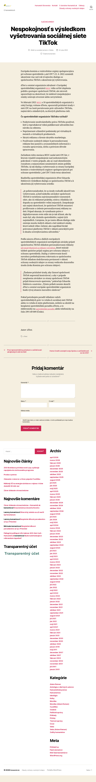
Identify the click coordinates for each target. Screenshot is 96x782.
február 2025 (55, 504)
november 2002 (56, 668)
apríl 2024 (54, 532)
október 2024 (55, 515)
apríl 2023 (54, 566)
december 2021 (56, 611)
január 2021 (54, 642)
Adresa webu (25, 417)
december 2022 (56, 577)
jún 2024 (53, 526)
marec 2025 (55, 501)
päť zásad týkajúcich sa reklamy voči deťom (41, 251)
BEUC (48, 91)
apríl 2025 (54, 498)
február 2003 (55, 665)
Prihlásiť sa (54, 754)
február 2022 (55, 605)
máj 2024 (54, 529)
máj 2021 (53, 631)
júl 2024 (53, 523)
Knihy (52, 705)
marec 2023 (55, 569)
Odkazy (81, 7)
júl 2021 (53, 625)
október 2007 (55, 662)
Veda (52, 733)
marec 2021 (55, 636)
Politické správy (56, 719)
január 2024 (55, 540)
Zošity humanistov (57, 739)
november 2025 (56, 478)
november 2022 (56, 580)
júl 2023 (53, 557)
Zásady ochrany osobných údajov (71, 10)
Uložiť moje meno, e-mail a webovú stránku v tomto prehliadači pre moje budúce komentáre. (48, 427)
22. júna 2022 (63, 53)
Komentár (24, 389)
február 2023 (55, 571)
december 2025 (56, 475)
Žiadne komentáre (49, 57)
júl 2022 (53, 591)
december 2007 (56, 659)
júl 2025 (53, 489)
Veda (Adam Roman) (58, 736)
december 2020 (56, 645)
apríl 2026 (54, 464)
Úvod (52, 730)
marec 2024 (55, 535)
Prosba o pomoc (10, 481)
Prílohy (53, 725)
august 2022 (55, 588)
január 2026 (55, 472)
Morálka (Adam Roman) (59, 711)
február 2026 (55, 470)
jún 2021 (53, 628)
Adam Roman (55, 691)
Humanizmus (55, 699)
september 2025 (56, 484)
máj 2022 (53, 597)
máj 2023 (54, 563)
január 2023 (55, 574)
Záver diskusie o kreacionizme (16, 497)
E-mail (51, 408)
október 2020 (55, 651)
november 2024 (56, 512)
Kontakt (55, 7)
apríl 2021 (54, 634)
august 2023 (55, 554)
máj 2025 (54, 495)
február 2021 (55, 639)
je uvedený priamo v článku (44, 53)
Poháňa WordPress (58, 777)
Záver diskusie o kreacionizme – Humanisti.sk (22, 512)
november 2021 (56, 614)
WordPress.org (56, 762)
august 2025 (55, 487)
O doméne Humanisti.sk (68, 7)
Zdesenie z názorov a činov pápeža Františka (22, 486)
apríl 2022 (54, 600)
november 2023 (56, 546)
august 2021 (55, 622)
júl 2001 (53, 673)
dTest (25, 340)
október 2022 (55, 583)
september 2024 (56, 518)
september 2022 (56, 586)
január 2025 (55, 506)
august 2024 (55, 521)
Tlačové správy (48, 25)
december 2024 (56, 509)
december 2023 (56, 543)
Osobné (53, 716)
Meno (23, 408)
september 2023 (56, 552)
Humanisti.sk (15, 777)
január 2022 (55, 608)
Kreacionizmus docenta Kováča (26, 514)
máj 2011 (53, 656)
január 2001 (55, 676)
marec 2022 (55, 603)
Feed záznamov (56, 756)
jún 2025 (53, 492)
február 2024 (55, 537)
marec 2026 (55, 467)
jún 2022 (53, 594)
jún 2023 (53, 560)
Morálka (53, 708)
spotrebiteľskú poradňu (47, 312)
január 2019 (55, 653)
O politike (53, 713)
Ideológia (53, 702)
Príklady (53, 722)
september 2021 (56, 619)
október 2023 (55, 549)
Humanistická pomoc (58, 696)
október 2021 (55, 617)
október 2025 (55, 481)
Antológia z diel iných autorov (62, 694)
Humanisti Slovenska (42, 7)
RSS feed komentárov (59, 759)
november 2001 (56, 670)
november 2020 (56, 648)
